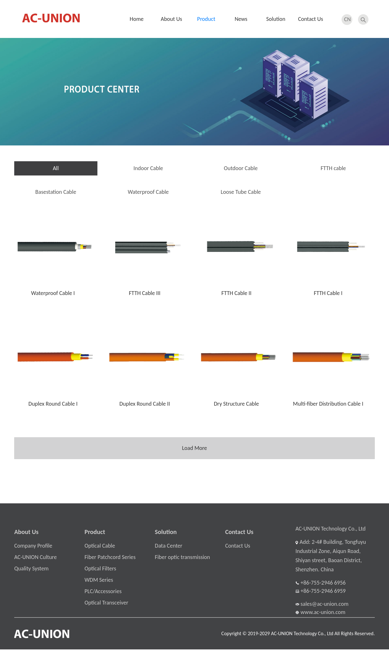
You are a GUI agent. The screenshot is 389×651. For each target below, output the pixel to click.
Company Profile (33, 547)
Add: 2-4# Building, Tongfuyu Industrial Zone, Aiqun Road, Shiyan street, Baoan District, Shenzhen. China (330, 557)
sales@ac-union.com (322, 605)
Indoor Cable (148, 168)
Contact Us (310, 18)
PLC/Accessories (102, 592)
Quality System (31, 570)
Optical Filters (100, 570)
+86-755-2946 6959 (320, 592)
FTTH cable (333, 168)
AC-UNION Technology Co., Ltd (330, 530)
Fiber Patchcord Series (110, 558)
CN (347, 18)
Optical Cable (99, 547)
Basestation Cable (55, 191)
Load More (194, 447)
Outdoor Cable (241, 168)
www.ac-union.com (320, 613)
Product (206, 18)
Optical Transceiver (106, 604)
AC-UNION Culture (35, 558)
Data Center (168, 547)
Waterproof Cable (148, 191)
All (56, 168)
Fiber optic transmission (182, 558)
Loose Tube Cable (241, 191)
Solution (275, 18)
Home (137, 18)
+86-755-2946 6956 (320, 583)
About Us (171, 18)
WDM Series (98, 581)
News (241, 18)
